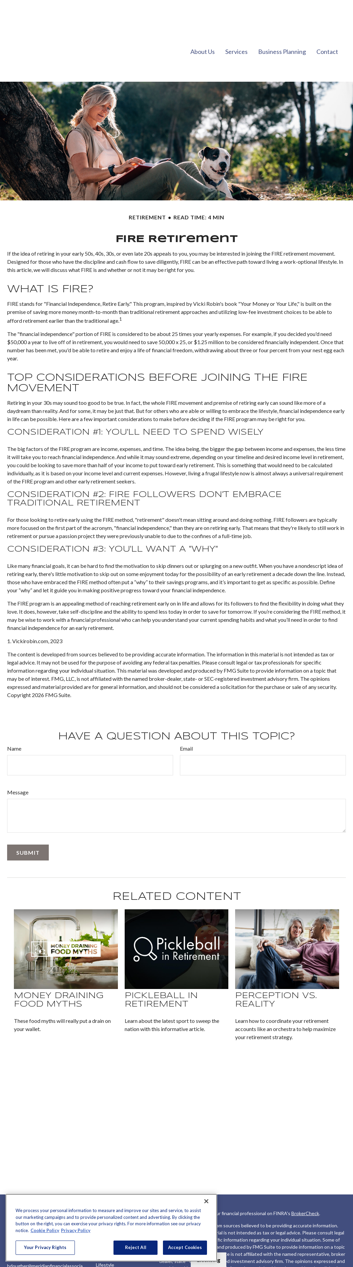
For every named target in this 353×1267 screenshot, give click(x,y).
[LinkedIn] (11, 1262)
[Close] (206, 1201)
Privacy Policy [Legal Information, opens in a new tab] (75, 1230)
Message (17, 772)
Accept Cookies (185, 1247)
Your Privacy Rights (45, 1247)
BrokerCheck (305, 1193)
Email (186, 728)
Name (14, 728)
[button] (202, 30)
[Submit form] (28, 832)
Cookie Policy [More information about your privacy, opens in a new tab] (44, 1230)
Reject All (135, 1247)
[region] (111, 1228)
